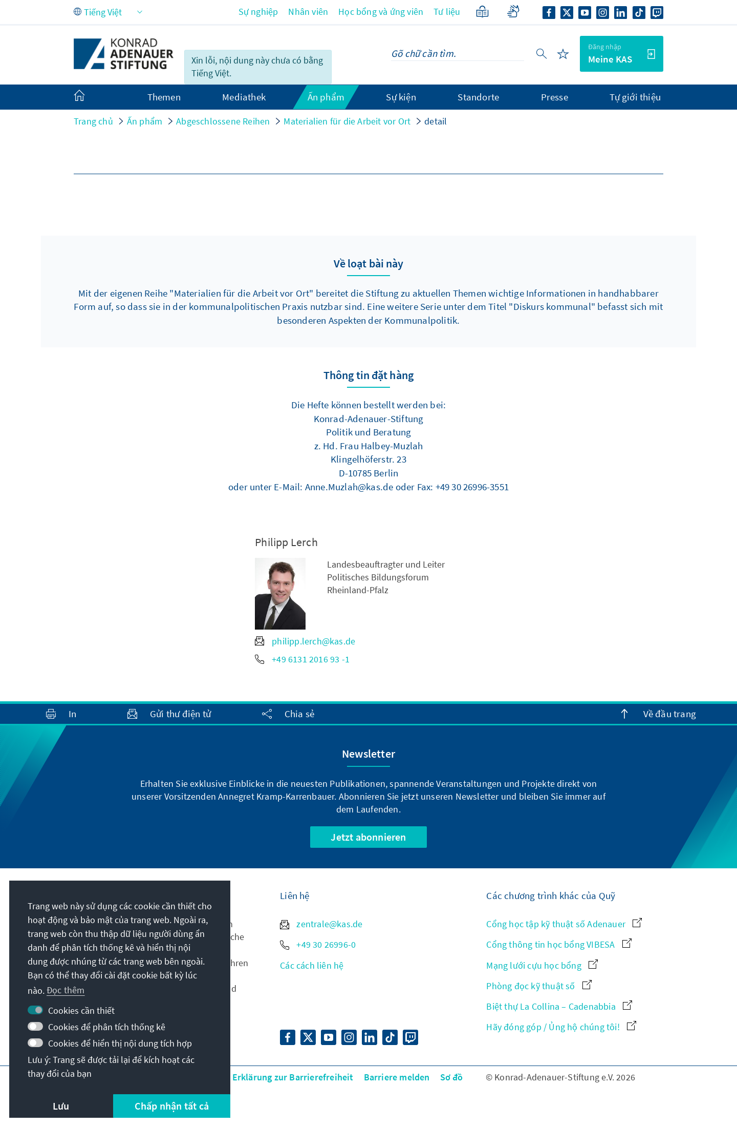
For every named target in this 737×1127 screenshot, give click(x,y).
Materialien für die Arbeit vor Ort (347, 121)
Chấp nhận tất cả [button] (172, 1105)
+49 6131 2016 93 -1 (302, 659)
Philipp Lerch (286, 542)
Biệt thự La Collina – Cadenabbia (559, 1006)
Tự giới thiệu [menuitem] (635, 97)
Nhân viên (308, 11)
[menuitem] (89, 97)
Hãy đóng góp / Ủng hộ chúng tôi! (561, 1027)
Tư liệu (446, 11)
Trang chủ (93, 121)
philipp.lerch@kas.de (305, 641)
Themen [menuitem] (164, 97)
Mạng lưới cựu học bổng (542, 965)
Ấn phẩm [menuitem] (326, 97)
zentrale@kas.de (321, 924)
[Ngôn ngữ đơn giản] (482, 11)
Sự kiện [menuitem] (401, 97)
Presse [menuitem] (554, 97)
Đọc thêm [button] (66, 990)
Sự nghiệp (258, 11)
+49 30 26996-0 (318, 944)
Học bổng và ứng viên (380, 11)
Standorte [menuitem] (478, 97)
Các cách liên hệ (311, 965)
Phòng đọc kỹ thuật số (538, 986)
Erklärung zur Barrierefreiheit (293, 1077)
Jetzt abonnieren (368, 836)
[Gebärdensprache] (513, 11)
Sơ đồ (451, 1077)
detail (435, 121)
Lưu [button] (61, 1105)
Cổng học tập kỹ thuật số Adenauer (564, 924)
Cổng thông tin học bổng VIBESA (558, 944)
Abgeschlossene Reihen (223, 121)
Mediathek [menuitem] (244, 97)
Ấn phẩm (144, 121)
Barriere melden (397, 1077)
